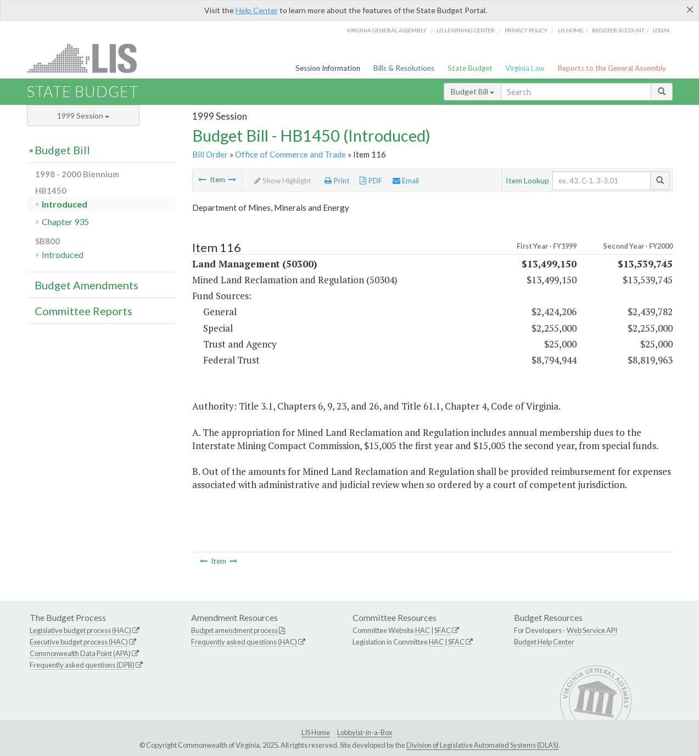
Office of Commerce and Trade (290, 154)
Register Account (618, 30)
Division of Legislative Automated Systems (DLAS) (482, 745)
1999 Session (83, 115)
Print (337, 180)
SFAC (442, 630)
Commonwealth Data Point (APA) (80, 653)
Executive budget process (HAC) (79, 641)
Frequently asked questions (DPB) (82, 664)
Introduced (64, 204)
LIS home (570, 30)
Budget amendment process (234, 630)
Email (406, 180)
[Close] (690, 9)
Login (661, 30)
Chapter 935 (65, 221)
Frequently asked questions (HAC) (244, 641)
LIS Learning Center (466, 30)
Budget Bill (472, 91)
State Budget (470, 68)
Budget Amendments (86, 285)
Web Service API (592, 630)
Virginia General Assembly (386, 30)
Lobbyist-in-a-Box (364, 732)
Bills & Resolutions (403, 68)
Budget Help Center (544, 641)
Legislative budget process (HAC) (80, 630)
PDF (371, 180)
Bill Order (210, 154)
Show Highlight (282, 180)
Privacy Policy (526, 30)
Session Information (327, 68)
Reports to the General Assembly (611, 68)
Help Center (257, 10)
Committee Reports (83, 310)
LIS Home (315, 732)
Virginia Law (524, 68)
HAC (422, 630)
